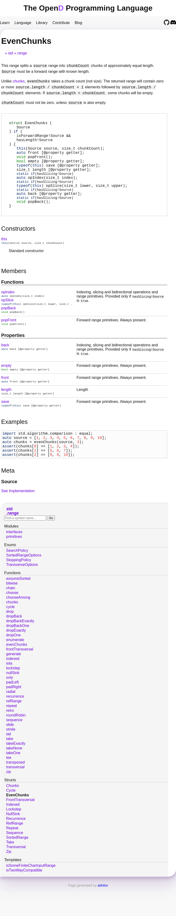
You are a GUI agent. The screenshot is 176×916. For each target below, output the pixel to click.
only (9, 706)
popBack (8, 328)
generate (13, 683)
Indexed (13, 833)
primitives (14, 565)
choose (12, 621)
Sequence (14, 861)
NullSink (13, 843)
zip (8, 800)
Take (10, 871)
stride (10, 758)
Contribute (61, 23)
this (4, 258)
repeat (11, 734)
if (15, 134)
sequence (14, 749)
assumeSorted (18, 607)
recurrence (15, 725)
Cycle (11, 819)
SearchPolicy (17, 579)
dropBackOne (17, 654)
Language (22, 23)
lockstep (13, 697)
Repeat (12, 857)
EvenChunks (17, 824)
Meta (8, 499)
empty (6, 387)
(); (34, 165)
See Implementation (18, 520)
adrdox (103, 914)
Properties (13, 356)
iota (9, 692)
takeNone (14, 777)
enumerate (15, 669)
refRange (14, 730)
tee (8, 786)
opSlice (7, 320)
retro (10, 739)
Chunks (12, 814)
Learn (5, 23)
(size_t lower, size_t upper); (88, 198)
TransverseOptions (22, 593)
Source (9, 510)
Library (42, 23)
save (5, 424)
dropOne (13, 664)
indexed (12, 687)
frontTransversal (19, 678)
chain (10, 617)
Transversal (16, 876)
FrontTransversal (20, 828)
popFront (8, 341)
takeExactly (15, 772)
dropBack (14, 645)
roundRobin (16, 744)
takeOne (13, 782)
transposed (15, 791)
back (5, 366)
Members (13, 290)
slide (10, 753)
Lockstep (13, 838)
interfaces (14, 561)
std (10, 53)
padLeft (12, 711)
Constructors (18, 247)
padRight (13, 716)
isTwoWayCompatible (24, 899)
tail (8, 763)
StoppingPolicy (18, 589)
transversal (15, 796)
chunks (19, 81)
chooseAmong (18, 626)
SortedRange (17, 866)
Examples (14, 445)
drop (10, 640)
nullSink (12, 701)
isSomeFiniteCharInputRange (31, 894)
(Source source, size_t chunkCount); (60, 154)
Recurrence (16, 847)
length (6, 412)
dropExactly (16, 659)
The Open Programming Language (88, 8)
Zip (8, 880)
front (5, 399)
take (9, 767)
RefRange (14, 852)
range (22, 53)
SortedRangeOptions (23, 584)
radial (10, 720)
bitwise (12, 612)
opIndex (8, 311)
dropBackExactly (20, 650)
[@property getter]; (50, 160)
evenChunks (16, 673)
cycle (10, 636)
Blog (78, 23)
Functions (12, 301)
